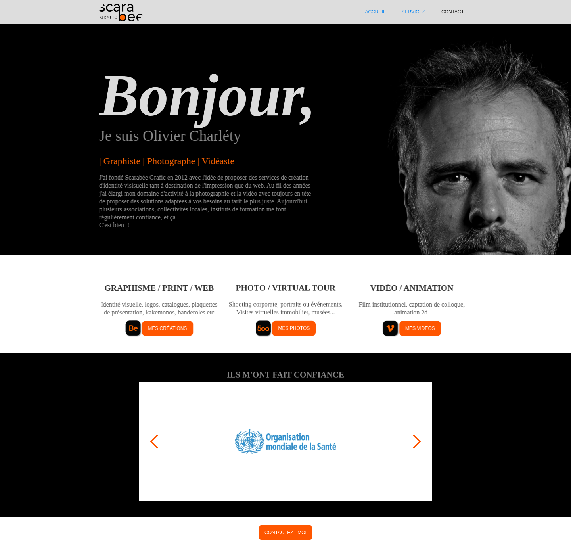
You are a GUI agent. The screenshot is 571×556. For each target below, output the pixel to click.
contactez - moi (285, 532)
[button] (155, 441)
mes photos (294, 328)
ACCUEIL (375, 12)
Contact (452, 12)
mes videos (420, 328)
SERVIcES (413, 12)
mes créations (167, 328)
